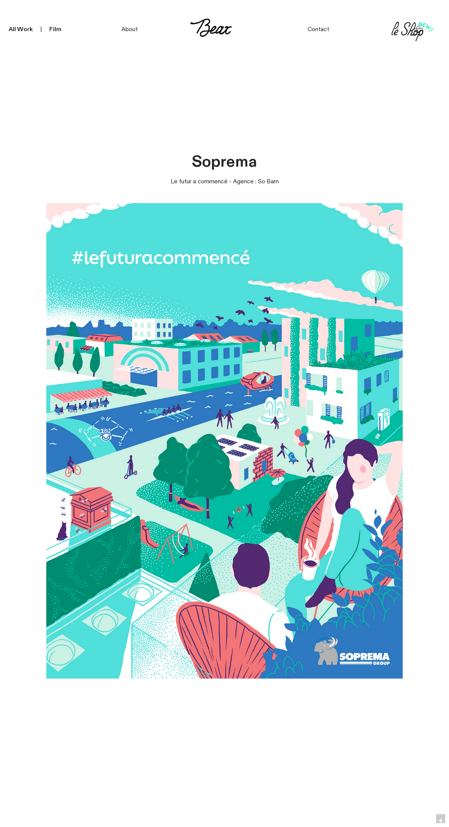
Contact (318, 29)
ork (28, 29)
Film (55, 29)
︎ (418, 30)
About (129, 29)
